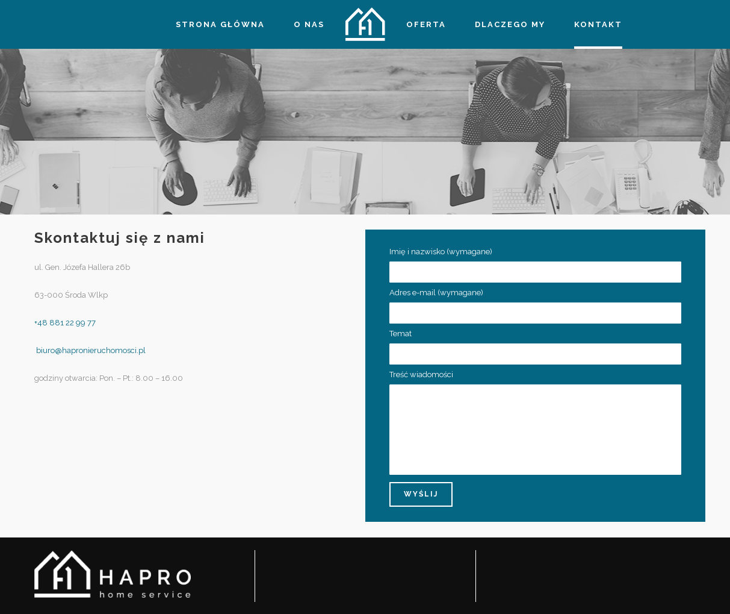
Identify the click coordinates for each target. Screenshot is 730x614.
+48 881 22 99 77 (65, 322)
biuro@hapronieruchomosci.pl (90, 350)
